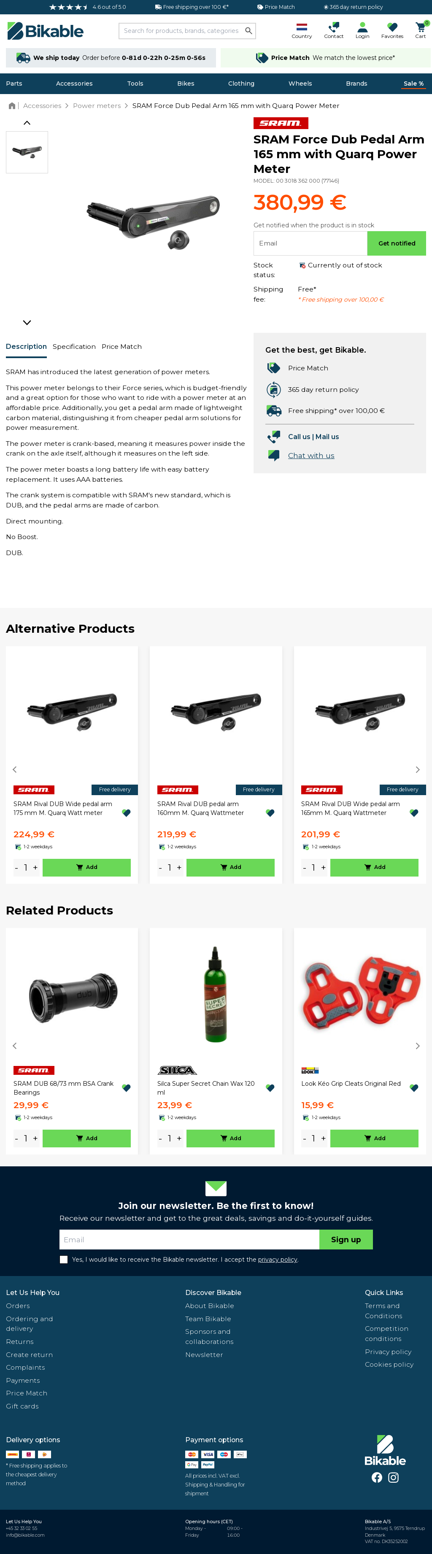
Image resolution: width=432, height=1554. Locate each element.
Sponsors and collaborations (209, 1336)
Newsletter (204, 1355)
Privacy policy (388, 1352)
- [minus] (16, 867)
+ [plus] (35, 867)
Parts (14, 83)
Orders (18, 1306)
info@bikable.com (25, 1535)
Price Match (122, 347)
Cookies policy (389, 1364)
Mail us (327, 437)
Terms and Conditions (383, 1311)
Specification (74, 347)
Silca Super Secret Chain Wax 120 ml (206, 1088)
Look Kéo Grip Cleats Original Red (351, 1083)
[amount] (26, 867)
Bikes (185, 83)
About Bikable (209, 1306)
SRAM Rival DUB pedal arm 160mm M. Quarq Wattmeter (200, 808)
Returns (19, 1342)
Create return (29, 1355)
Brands (356, 83)
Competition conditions (386, 1334)
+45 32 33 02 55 (21, 1528)
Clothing (241, 83)
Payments (23, 1380)
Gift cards (22, 1406)
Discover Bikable (213, 1293)
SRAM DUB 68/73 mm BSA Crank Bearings (63, 1088)
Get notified (397, 243)
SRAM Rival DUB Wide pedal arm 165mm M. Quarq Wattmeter (350, 808)
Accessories (74, 83)
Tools (135, 83)
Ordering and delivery (29, 1324)
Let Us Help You (32, 1293)
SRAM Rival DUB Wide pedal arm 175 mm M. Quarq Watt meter (63, 808)
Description (26, 347)
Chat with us (311, 455)
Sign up (346, 1239)
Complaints (25, 1367)
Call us (299, 437)
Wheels (300, 83)
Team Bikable (208, 1319)
